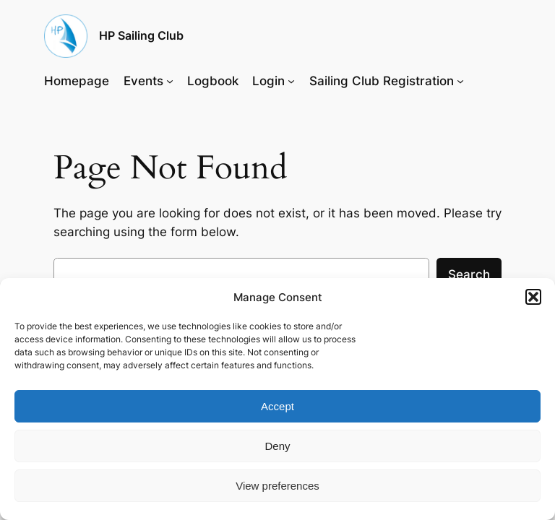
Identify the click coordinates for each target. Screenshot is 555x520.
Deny (277, 446)
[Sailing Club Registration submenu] (460, 80)
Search (469, 274)
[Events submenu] (169, 80)
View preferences (277, 486)
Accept (277, 406)
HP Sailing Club (141, 35)
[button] (533, 297)
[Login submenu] (291, 80)
